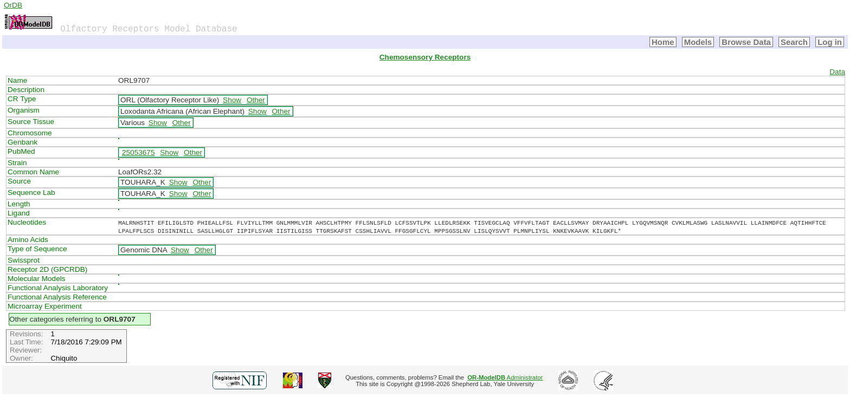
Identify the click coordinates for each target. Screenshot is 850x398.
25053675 (138, 152)
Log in (829, 42)
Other (256, 100)
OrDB (13, 5)
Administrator (505, 377)
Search (794, 42)
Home (663, 42)
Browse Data (746, 42)
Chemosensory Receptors (425, 57)
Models (698, 42)
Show (232, 100)
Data (837, 72)
